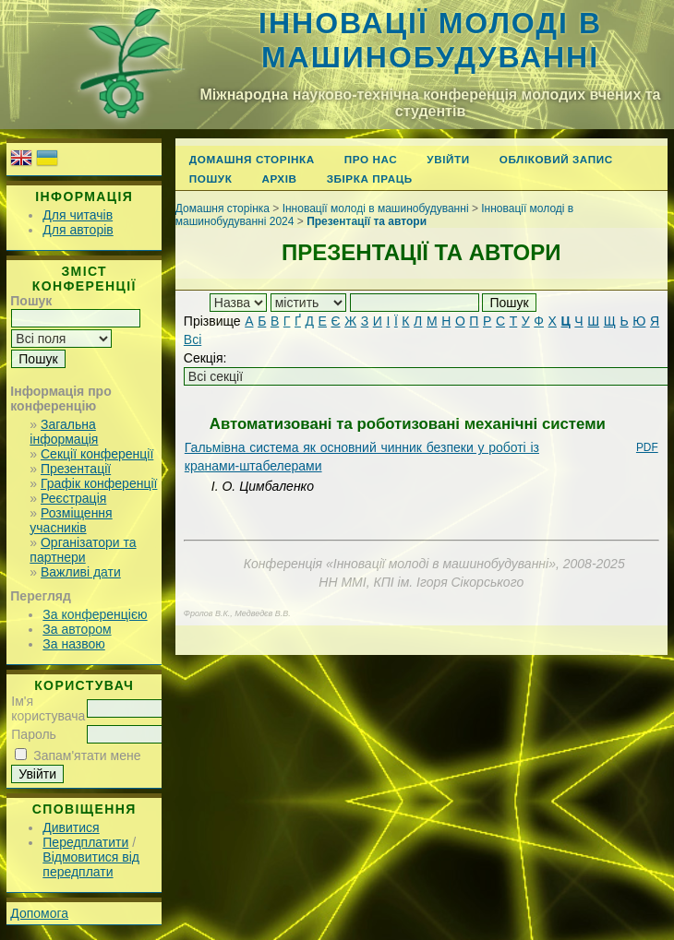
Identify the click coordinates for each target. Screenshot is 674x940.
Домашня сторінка (252, 159)
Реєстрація (73, 498)
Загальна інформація (64, 431)
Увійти (448, 159)
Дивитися (70, 827)
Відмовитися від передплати (90, 864)
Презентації (76, 468)
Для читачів (77, 215)
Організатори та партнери (83, 550)
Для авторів (77, 229)
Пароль (33, 734)
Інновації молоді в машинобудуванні (430, 40)
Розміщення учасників (71, 520)
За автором (76, 629)
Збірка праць (370, 178)
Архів (278, 178)
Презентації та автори (367, 221)
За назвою (73, 644)
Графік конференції (99, 483)
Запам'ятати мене (86, 755)
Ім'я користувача (48, 708)
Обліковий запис (556, 159)
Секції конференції (97, 453)
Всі (192, 339)
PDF (647, 447)
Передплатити (85, 842)
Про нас (371, 159)
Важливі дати (81, 572)
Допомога (39, 913)
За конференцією (94, 614)
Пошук (211, 178)
